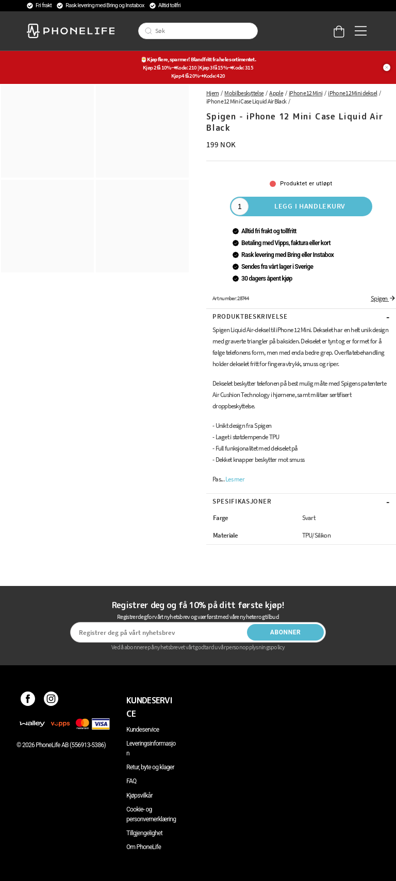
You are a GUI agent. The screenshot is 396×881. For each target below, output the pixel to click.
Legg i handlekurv (309, 206)
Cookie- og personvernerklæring (151, 814)
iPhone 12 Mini (305, 93)
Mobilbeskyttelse (243, 93)
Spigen (383, 298)
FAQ (131, 781)
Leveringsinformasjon (151, 748)
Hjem (212, 93)
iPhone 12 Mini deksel (352, 93)
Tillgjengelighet (144, 833)
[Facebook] (28, 700)
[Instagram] (51, 700)
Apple (276, 93)
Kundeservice (142, 729)
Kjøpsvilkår (139, 795)
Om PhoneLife (143, 847)
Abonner (285, 632)
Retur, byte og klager (150, 767)
